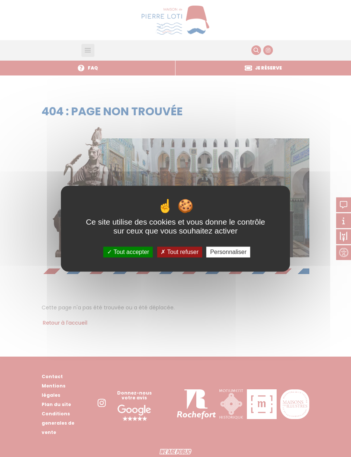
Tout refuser (180, 252)
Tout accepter (128, 252)
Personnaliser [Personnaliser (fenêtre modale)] (228, 252)
